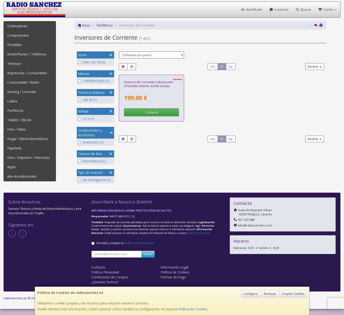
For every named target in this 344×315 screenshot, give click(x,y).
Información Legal (174, 273)
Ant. (212, 67)
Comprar (151, 163)
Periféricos (15, 110)
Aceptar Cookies (293, 294)
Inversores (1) (91, 142)
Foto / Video (16, 129)
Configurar (251, 294)
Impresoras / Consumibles (27, 73)
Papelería (14, 148)
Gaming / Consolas (21, 91)
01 (222, 67)
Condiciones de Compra (109, 283)
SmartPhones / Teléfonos (26, 54)
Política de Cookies (192, 309)
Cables (12, 101)
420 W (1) (87, 99)
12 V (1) (86, 119)
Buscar (303, 9)
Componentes (18, 35)
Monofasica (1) (92, 161)
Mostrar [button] (314, 67)
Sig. (230, 67)
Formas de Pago (173, 283)
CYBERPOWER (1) (94, 81)
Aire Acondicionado (22, 176)
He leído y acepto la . (125, 249)
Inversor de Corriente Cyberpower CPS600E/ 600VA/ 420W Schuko (148, 135)
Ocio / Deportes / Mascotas (28, 157)
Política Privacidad (105, 278)
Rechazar (270, 294)
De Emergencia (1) (94, 180)
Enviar (148, 260)
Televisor (14, 63)
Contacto (279, 9)
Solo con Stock (91, 62)
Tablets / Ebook (19, 120)
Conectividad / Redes (23, 82)
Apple (11, 167)
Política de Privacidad (198, 239)
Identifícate (251, 9)
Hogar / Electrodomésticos (27, 138)
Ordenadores (17, 26)
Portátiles (14, 45)
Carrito (327, 9)
